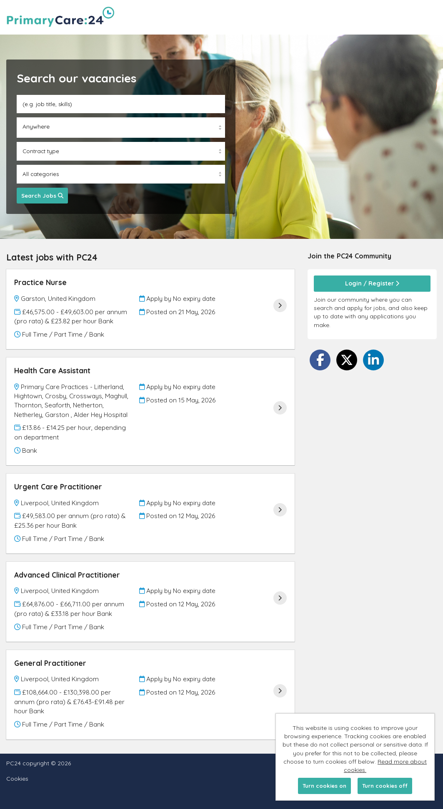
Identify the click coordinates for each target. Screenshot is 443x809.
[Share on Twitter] (346, 360)
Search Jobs (42, 195)
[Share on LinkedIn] (373, 360)
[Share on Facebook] (320, 360)
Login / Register (372, 283)
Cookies (17, 778)
